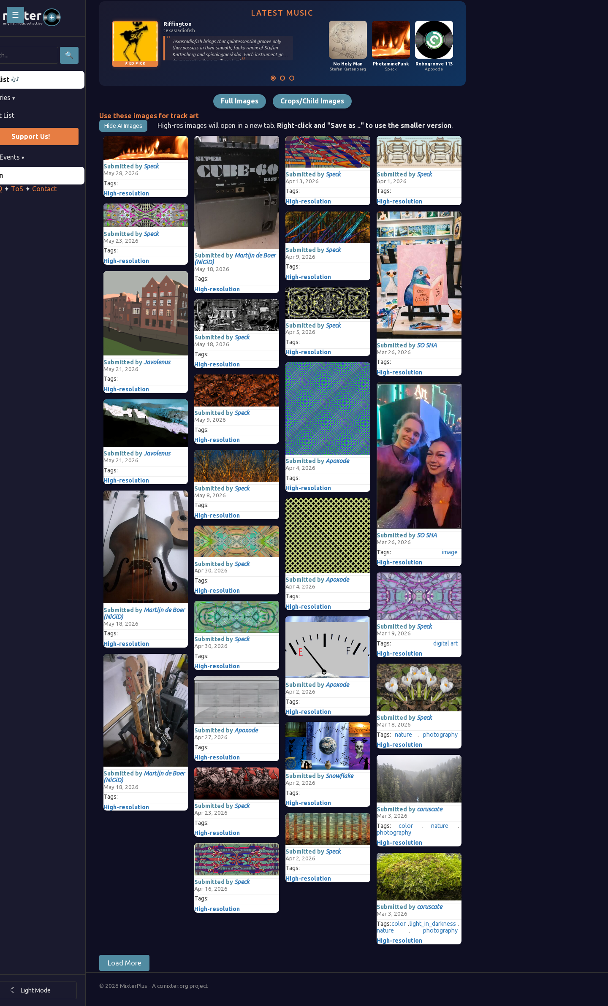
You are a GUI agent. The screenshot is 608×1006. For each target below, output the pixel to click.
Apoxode (270, 730)
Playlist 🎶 (26, 79)
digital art (469, 643)
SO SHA (451, 345)
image (474, 552)
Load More (148, 963)
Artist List (23, 115)
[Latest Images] (306, 78)
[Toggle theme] (54, 990)
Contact (68, 189)
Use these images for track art (173, 115)
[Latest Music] (297, 78)
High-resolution (150, 193)
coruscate (453, 809)
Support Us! (54, 136)
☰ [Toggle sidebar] (15, 14)
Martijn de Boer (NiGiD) (168, 613)
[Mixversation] (315, 78)
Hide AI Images (147, 125)
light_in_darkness (457, 924)
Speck (175, 166)
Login (18, 175)
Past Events (28, 157)
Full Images (263, 101)
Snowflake (363, 776)
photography (464, 735)
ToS (41, 189)
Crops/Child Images (336, 101)
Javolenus (181, 362)
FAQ (20, 189)
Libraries (23, 97)
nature (427, 735)
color (430, 826)
